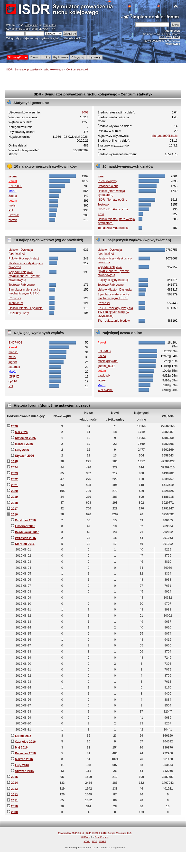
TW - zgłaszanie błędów (114, 320)
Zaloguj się (31, 25)
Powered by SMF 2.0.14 (71, 833)
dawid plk (104, 375)
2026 (14, 426)
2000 (14, 812)
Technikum (16, 303)
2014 (14, 782)
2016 (14, 514)
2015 (14, 777)
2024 (14, 467)
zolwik (13, 220)
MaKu (13, 191)
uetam (13, 200)
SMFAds (86, 837)
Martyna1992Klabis (164, 136)
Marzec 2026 (24, 444)
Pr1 (11, 210)
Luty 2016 (22, 765)
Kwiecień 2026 (25, 438)
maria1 (13, 352)
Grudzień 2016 (25, 520)
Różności (15, 298)
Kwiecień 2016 (25, 753)
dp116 (13, 381)
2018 (14, 503)
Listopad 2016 (25, 526)
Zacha (13, 196)
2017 (14, 508)
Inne (100, 176)
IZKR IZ (14, 376)
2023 (14, 473)
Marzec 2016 (24, 759)
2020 (14, 491)
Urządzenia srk (108, 186)
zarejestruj (49, 25)
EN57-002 (15, 186)
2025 (14, 461)
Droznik (14, 215)
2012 (14, 794)
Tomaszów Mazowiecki (113, 228)
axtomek (14, 367)
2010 (14, 806)
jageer (13, 176)
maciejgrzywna (108, 361)
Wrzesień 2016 (25, 538)
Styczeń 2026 (24, 455)
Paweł (13, 181)
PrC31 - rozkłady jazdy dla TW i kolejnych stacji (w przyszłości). (115, 312)
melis (12, 205)
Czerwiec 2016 (25, 741)
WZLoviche (105, 390)
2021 (14, 485)
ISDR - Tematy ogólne (112, 199)
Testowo (103, 204)
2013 (14, 789)
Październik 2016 (27, 532)
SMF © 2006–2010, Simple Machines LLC (108, 833)
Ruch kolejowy (107, 181)
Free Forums (101, 837)
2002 (85, 112)
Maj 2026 (21, 432)
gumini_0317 (106, 366)
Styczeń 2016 (24, 771)
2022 (14, 479)
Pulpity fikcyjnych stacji (24, 258)
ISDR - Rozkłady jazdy (113, 209)
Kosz (101, 214)
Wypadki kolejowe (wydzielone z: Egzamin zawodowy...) (24, 276)
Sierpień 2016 (24, 544)
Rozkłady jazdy (19, 313)
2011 (14, 800)
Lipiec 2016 (23, 736)
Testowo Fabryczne (22, 284)
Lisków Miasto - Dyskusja (26, 308)
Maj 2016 (21, 747)
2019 (14, 497)
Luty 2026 (22, 450)
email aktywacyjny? (43, 28)
